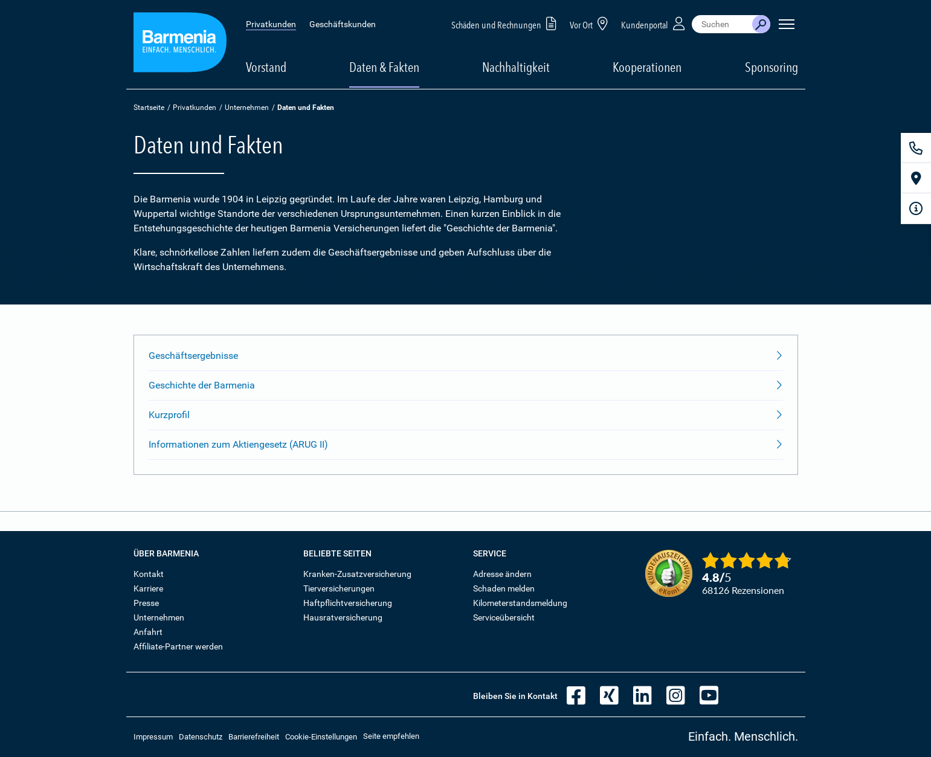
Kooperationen (647, 67)
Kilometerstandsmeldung (520, 603)
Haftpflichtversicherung (347, 603)
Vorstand (266, 67)
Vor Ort (591, 23)
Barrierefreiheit (253, 736)
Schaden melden (504, 588)
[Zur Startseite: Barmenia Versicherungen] (180, 44)
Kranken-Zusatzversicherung (357, 574)
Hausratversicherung (342, 617)
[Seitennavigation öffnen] (786, 24)
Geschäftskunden (342, 24)
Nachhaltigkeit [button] (516, 67)
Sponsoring (771, 67)
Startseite (149, 107)
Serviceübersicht (504, 617)
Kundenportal (654, 23)
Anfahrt (148, 632)
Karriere (148, 588)
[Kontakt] (916, 148)
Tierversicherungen (339, 588)
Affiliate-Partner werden (178, 646)
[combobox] (722, 24)
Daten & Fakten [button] (384, 67)
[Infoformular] (916, 208)
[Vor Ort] (916, 178)
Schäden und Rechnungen (506, 23)
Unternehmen (247, 107)
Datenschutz (200, 736)
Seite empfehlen (391, 736)
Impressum (153, 736)
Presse (146, 603)
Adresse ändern (502, 574)
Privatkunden (271, 24)
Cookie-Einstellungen (321, 736)
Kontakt (149, 574)
